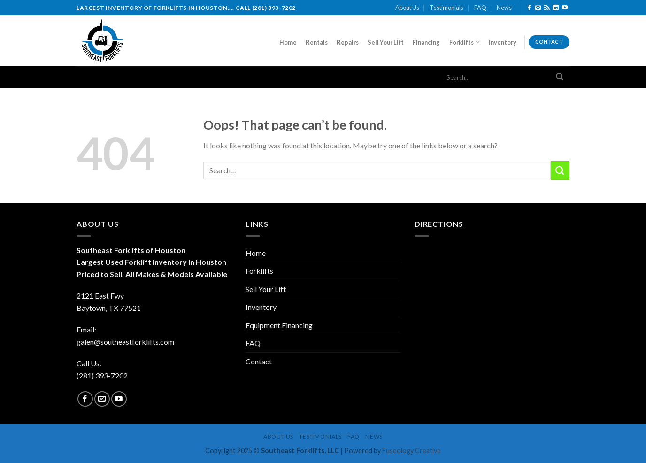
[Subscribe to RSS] (547, 8)
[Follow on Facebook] (529, 8)
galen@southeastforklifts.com (125, 341)
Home (288, 42)
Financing (426, 42)
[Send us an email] (538, 8)
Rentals (317, 42)
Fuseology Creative (411, 451)
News (504, 7)
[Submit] (560, 77)
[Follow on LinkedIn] (556, 8)
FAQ (480, 7)
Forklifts (464, 42)
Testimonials (446, 7)
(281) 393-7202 (102, 375)
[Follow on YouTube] (565, 8)
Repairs (348, 42)
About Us (407, 7)
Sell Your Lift (386, 42)
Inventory (502, 42)
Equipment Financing (279, 325)
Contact (259, 361)
